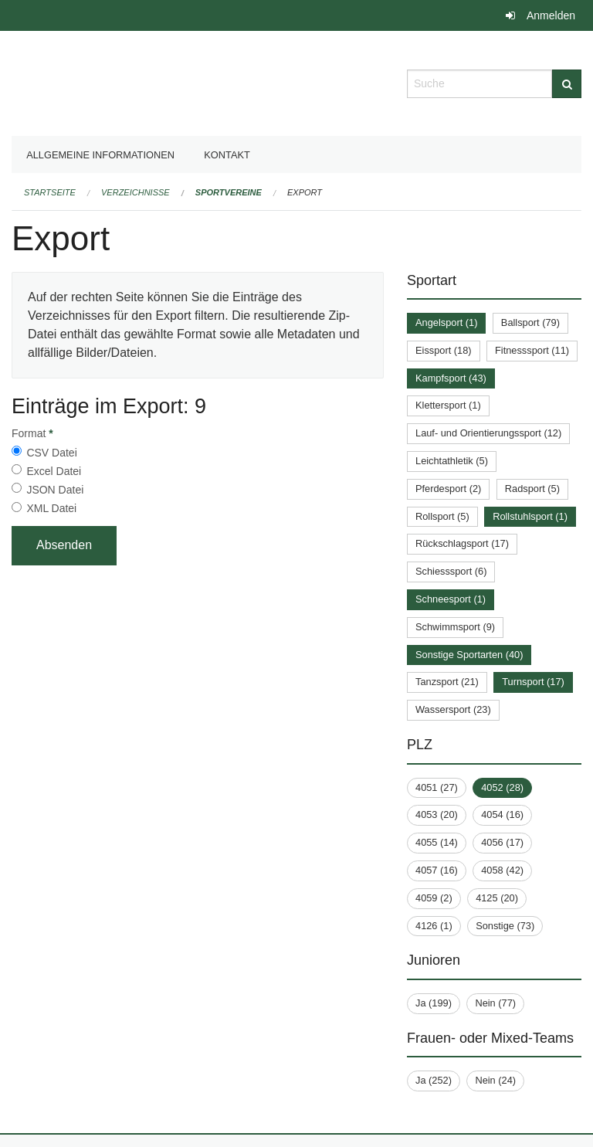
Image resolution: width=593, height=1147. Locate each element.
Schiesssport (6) (450, 571)
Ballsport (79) (530, 322)
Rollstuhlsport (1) (530, 516)
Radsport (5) (532, 488)
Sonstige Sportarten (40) (469, 654)
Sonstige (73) (505, 926)
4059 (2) (433, 898)
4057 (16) (436, 870)
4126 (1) (433, 926)
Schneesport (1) (450, 599)
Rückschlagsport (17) (462, 543)
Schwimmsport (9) (455, 627)
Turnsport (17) (533, 681)
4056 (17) (502, 842)
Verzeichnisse (135, 192)
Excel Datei (53, 471)
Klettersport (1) (448, 405)
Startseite (50, 192)
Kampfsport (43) (450, 378)
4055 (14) (436, 842)
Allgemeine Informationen (100, 155)
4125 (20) (497, 898)
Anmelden (551, 15)
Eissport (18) (443, 350)
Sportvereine (228, 192)
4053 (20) (436, 814)
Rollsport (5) (442, 516)
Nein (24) (495, 1080)
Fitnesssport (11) (532, 350)
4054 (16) (502, 814)
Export (304, 192)
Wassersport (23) (453, 709)
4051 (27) (436, 787)
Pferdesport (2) (448, 488)
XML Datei (51, 508)
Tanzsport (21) (447, 681)
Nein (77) (495, 1003)
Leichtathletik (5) (451, 461)
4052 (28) (502, 787)
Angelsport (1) (446, 322)
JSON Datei (54, 490)
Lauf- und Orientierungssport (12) (488, 433)
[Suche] (566, 84)
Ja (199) (433, 1003)
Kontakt (227, 155)
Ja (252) (433, 1080)
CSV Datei (51, 452)
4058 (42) (502, 870)
